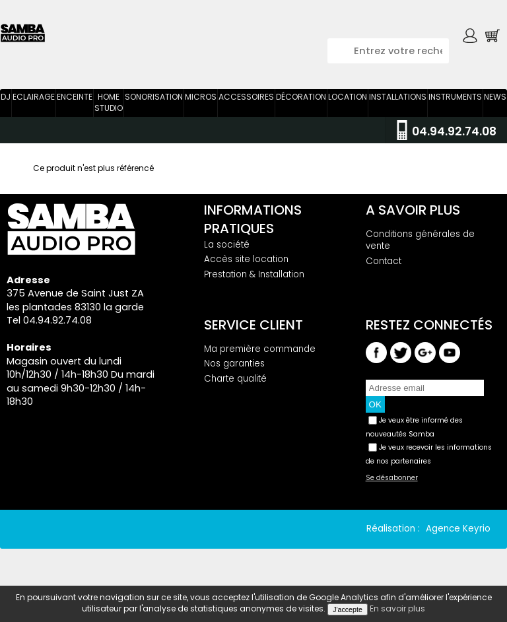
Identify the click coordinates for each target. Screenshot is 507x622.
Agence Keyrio (458, 536)
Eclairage (34, 104)
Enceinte (74, 104)
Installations (397, 104)
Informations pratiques (253, 225)
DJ (6, 104)
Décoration (301, 104)
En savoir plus (397, 608)
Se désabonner (392, 485)
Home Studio (108, 109)
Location (347, 104)
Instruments (455, 104)
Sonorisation (154, 104)
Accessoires (246, 104)
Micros (201, 104)
